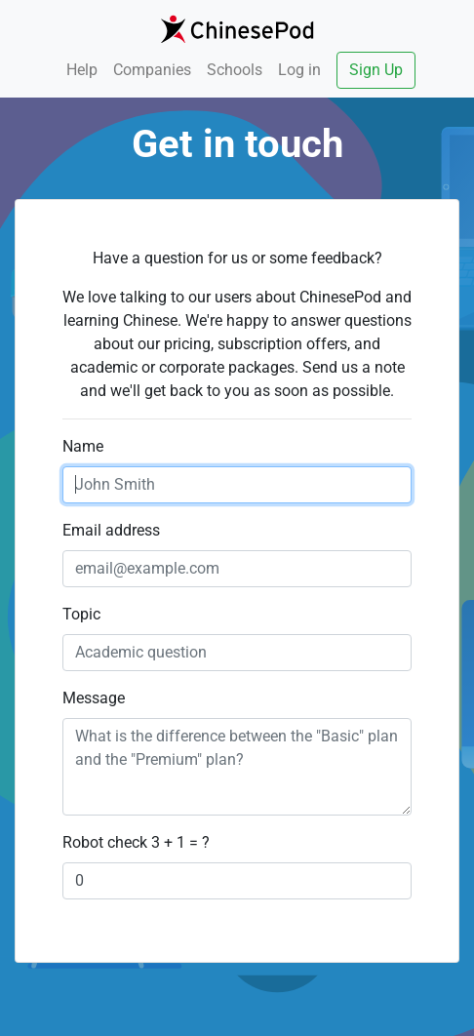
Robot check (104, 842)
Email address (111, 530)
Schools (234, 69)
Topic (81, 614)
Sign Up (376, 69)
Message (93, 698)
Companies (152, 69)
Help (82, 69)
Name (82, 446)
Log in (299, 69)
